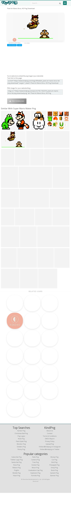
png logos (21, 451)
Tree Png (35, 477)
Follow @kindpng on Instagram (50, 462)
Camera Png (35, 475)
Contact (49, 449)
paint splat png (21, 456)
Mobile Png (17, 488)
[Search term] (46, 3)
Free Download (16, 101)
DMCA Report (49, 454)
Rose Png (16, 480)
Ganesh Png (54, 488)
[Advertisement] (35, 60)
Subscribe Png (17, 472)
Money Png (54, 472)
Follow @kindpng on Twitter (49, 464)
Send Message (12, 45)
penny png (21, 464)
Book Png (54, 485)
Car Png (54, 475)
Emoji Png (54, 483)
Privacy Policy (49, 456)
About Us (50, 446)
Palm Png (35, 472)
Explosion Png (35, 488)
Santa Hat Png (17, 477)
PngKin (16, 485)
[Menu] (65, 3)
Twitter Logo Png (16, 475)
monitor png (21, 459)
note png (21, 454)
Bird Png (54, 477)
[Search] (60, 3)
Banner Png (54, 491)
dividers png (21, 462)
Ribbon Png (16, 483)
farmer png (21, 446)
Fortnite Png (35, 491)
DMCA (19, 45)
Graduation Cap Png (35, 485)
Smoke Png (35, 480)
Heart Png (16, 491)
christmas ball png (21, 449)
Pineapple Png (54, 480)
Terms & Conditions (50, 451)
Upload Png (50, 459)
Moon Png (35, 483)
